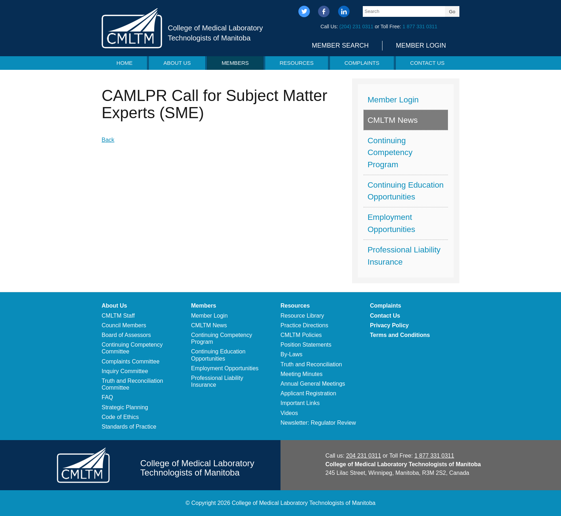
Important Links (299, 403)
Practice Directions (304, 325)
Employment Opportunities (391, 223)
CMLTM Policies (301, 335)
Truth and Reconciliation (311, 364)
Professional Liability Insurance (403, 255)
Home (125, 63)
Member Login (421, 45)
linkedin (344, 12)
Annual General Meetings (312, 384)
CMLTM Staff (118, 316)
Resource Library (302, 316)
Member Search (340, 45)
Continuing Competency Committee (132, 348)
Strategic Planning (125, 407)
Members (235, 63)
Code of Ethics (120, 417)
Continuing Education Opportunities (405, 191)
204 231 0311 (363, 456)
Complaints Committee (131, 361)
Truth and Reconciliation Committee (132, 384)
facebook (324, 12)
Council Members (124, 325)
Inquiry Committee (125, 371)
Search (372, 11)
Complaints (362, 63)
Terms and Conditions (400, 335)
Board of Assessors (126, 335)
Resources (296, 63)
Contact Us (427, 63)
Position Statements (305, 345)
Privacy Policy (389, 325)
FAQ (107, 397)
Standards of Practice (129, 427)
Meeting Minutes (301, 374)
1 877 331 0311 (420, 26)
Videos (289, 413)
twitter (304, 12)
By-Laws (291, 354)
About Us (177, 63)
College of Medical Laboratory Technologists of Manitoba (215, 33)
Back (108, 140)
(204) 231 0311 (357, 26)
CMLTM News (392, 120)
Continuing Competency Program (390, 152)
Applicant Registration (308, 393)
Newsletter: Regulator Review (318, 423)
